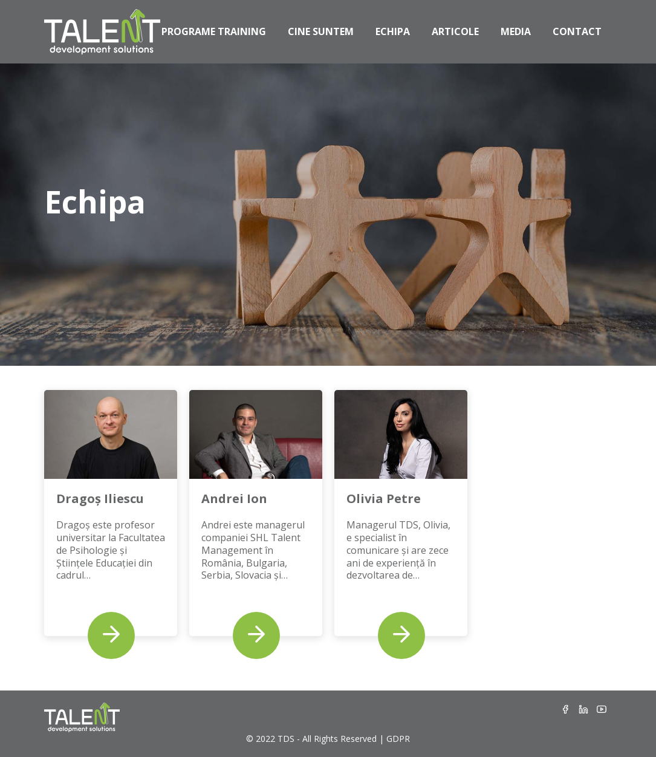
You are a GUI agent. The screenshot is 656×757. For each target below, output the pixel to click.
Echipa (392, 31)
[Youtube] (601, 709)
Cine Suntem (321, 31)
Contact (577, 31)
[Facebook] (565, 709)
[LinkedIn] (583, 709)
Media (516, 31)
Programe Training (213, 31)
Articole (455, 31)
